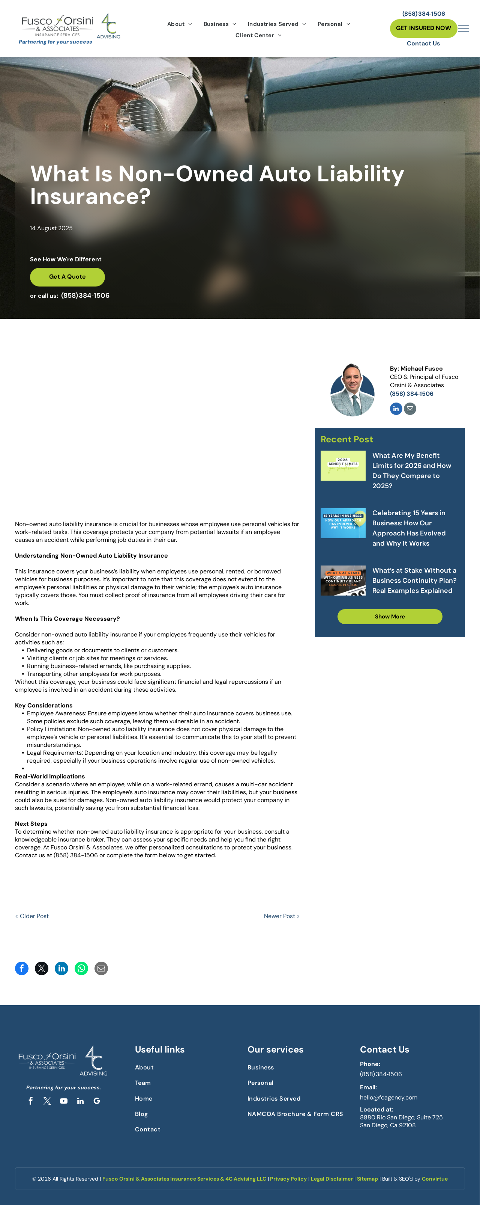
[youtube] (63, 1101)
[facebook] (30, 1101)
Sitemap (367, 1178)
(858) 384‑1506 (381, 1074)
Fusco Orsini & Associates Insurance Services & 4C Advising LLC (184, 1178)
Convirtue (435, 1178)
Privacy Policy (288, 1178)
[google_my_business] (96, 1101)
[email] (410, 410)
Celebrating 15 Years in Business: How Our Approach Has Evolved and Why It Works (409, 528)
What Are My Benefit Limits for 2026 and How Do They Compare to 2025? (411, 470)
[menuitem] (180, 24)
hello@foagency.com (388, 1097)
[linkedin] (396, 410)
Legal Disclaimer (332, 1178)
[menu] (463, 28)
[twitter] (47, 1101)
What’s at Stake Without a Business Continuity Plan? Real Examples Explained (414, 580)
